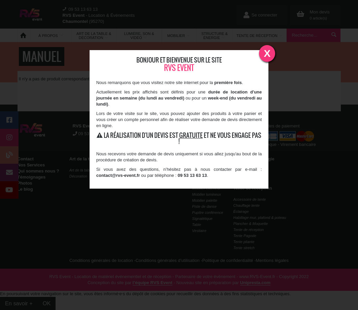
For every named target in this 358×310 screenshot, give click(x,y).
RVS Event (179, 68)
